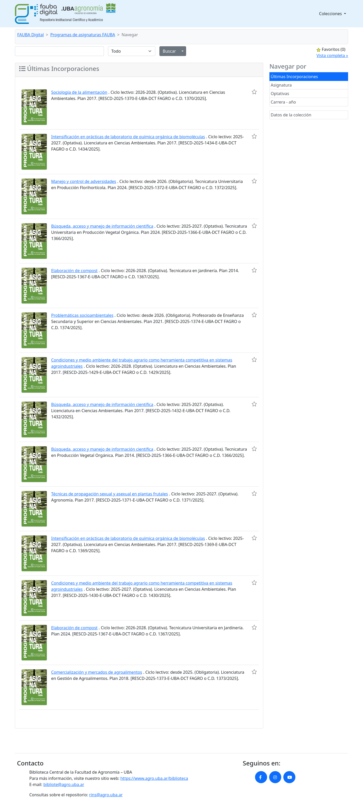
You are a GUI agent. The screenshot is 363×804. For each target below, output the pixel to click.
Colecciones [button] (331, 13)
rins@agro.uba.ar (106, 795)
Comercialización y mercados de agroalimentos (96, 672)
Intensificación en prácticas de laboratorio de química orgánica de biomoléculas (128, 137)
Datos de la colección (291, 115)
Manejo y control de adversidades (83, 181)
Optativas (280, 93)
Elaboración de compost (74, 270)
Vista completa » (332, 55)
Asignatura (281, 85)
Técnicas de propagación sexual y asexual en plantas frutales (109, 494)
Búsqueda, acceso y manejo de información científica (102, 226)
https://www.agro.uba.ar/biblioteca (154, 778)
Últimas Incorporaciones (294, 76)
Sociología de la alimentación (79, 92)
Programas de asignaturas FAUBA (82, 35)
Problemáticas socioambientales (82, 315)
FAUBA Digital (30, 35)
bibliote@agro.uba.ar (63, 784)
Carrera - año (283, 102)
